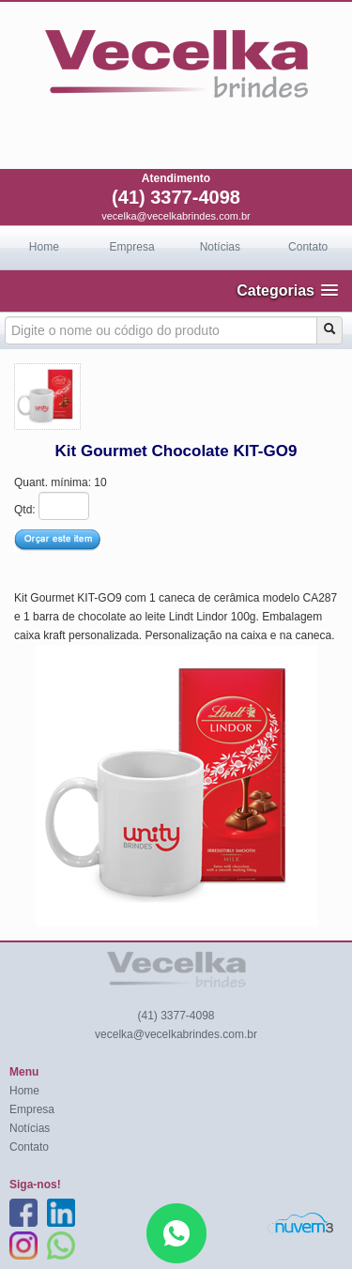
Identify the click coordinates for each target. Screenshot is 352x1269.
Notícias (220, 246)
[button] (287, 290)
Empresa (132, 246)
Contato (308, 246)
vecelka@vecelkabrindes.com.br (176, 216)
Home (44, 246)
